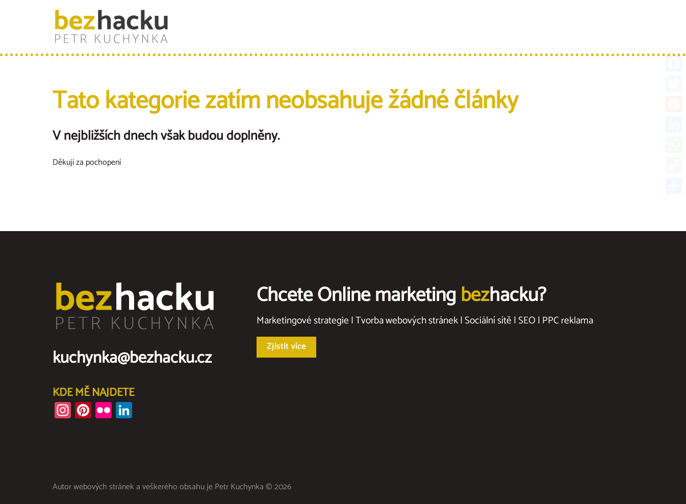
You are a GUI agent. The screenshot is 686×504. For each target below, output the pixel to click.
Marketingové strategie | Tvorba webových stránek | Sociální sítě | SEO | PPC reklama (425, 321)
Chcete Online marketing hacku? (401, 296)
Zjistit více (286, 347)
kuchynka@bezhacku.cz (132, 358)
